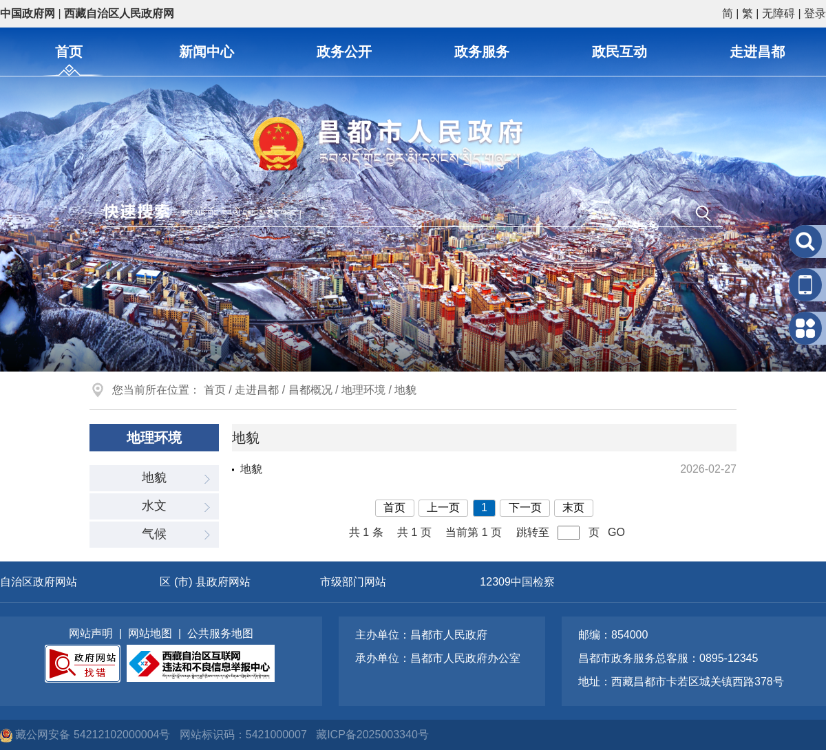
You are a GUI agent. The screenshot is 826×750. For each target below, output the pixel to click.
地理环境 (363, 390)
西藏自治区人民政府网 (119, 13)
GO (616, 532)
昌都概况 (310, 390)
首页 (69, 51)
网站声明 (91, 633)
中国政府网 (27, 13)
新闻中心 (206, 51)
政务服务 (481, 51)
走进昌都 (757, 51)
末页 (573, 507)
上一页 (443, 507)
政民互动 (619, 51)
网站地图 (150, 633)
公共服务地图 (220, 633)
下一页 (525, 507)
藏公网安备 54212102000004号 (86, 734)
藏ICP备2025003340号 (372, 734)
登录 (815, 13)
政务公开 (344, 51)
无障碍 (778, 13)
